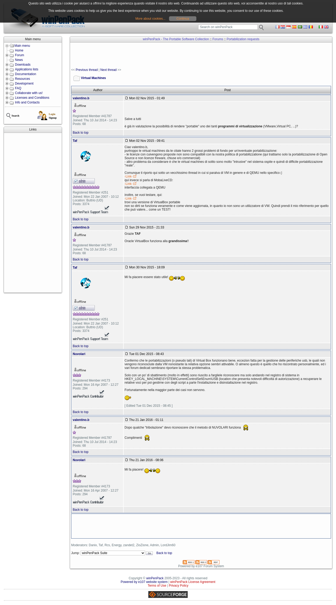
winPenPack (155, 578)
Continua (182, 18)
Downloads (22, 64)
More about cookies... (150, 18)
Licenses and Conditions (32, 98)
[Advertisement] (33, 212)
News (19, 60)
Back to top (80, 132)
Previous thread (87, 70)
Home (19, 50)
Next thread (108, 70)
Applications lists (26, 69)
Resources (22, 79)
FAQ (18, 88)
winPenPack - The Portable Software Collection (176, 39)
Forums (217, 39)
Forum (19, 55)
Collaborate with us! (29, 93)
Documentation (25, 74)
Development (24, 83)
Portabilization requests (243, 39)
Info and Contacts (27, 102)
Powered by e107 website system (144, 582)
